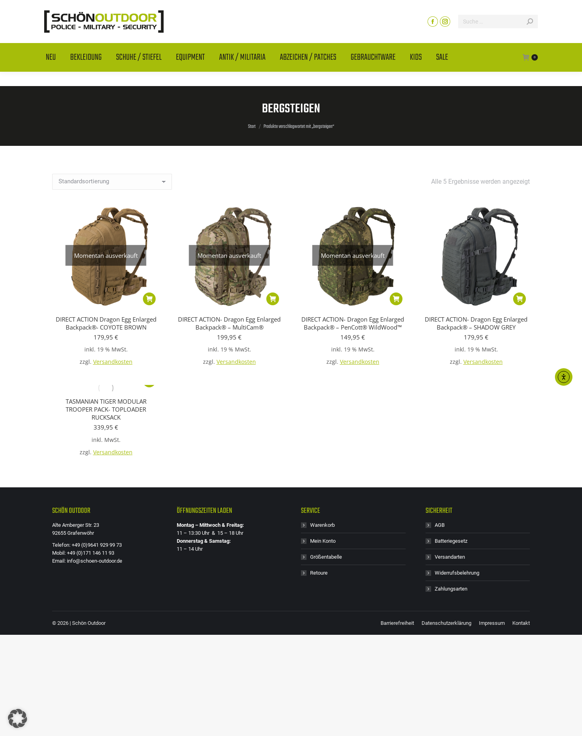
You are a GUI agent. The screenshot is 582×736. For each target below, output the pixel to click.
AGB (440, 525)
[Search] (498, 36)
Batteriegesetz (451, 541)
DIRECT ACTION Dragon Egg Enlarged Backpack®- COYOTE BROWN (106, 323)
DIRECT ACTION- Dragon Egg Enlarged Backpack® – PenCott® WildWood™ (352, 323)
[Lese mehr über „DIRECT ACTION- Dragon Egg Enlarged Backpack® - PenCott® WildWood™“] (396, 298)
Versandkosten (113, 361)
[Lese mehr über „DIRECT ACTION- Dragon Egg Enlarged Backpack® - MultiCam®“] (272, 298)
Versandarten (450, 557)
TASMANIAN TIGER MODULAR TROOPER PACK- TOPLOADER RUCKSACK (106, 409)
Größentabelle (326, 557)
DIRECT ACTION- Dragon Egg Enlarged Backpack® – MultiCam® (229, 323)
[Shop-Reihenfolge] (112, 182)
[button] (519, 298)
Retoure (319, 573)
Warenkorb (322, 525)
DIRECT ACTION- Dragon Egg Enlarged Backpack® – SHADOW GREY (476, 323)
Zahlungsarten (451, 589)
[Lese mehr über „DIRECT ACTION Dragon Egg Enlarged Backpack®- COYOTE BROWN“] (149, 298)
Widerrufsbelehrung (457, 573)
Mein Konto (323, 541)
